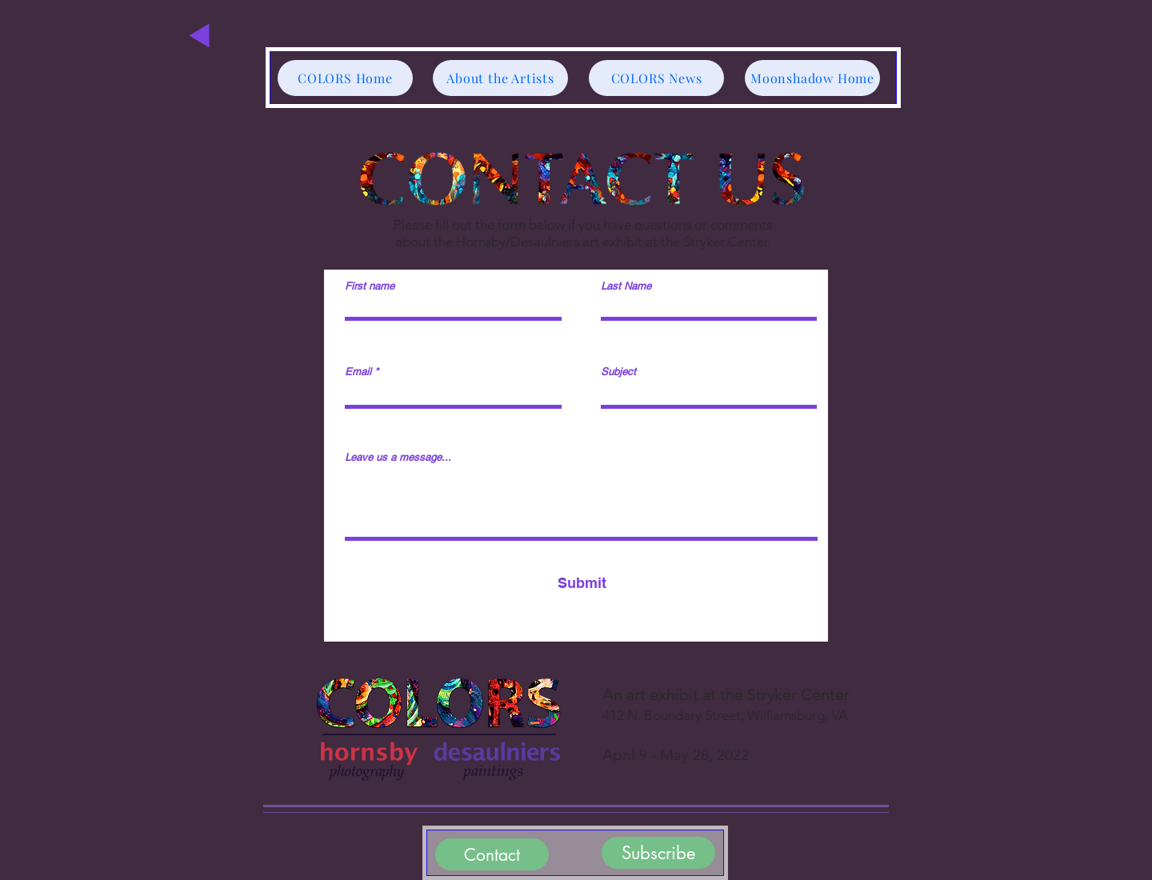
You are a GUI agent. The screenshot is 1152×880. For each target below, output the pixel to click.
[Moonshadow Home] (812, 78)
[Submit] (582, 582)
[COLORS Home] (345, 78)
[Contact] (492, 854)
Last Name (626, 286)
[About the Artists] (500, 78)
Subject (618, 371)
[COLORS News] (656, 78)
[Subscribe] (658, 853)
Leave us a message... (398, 457)
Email (358, 371)
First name (369, 286)
